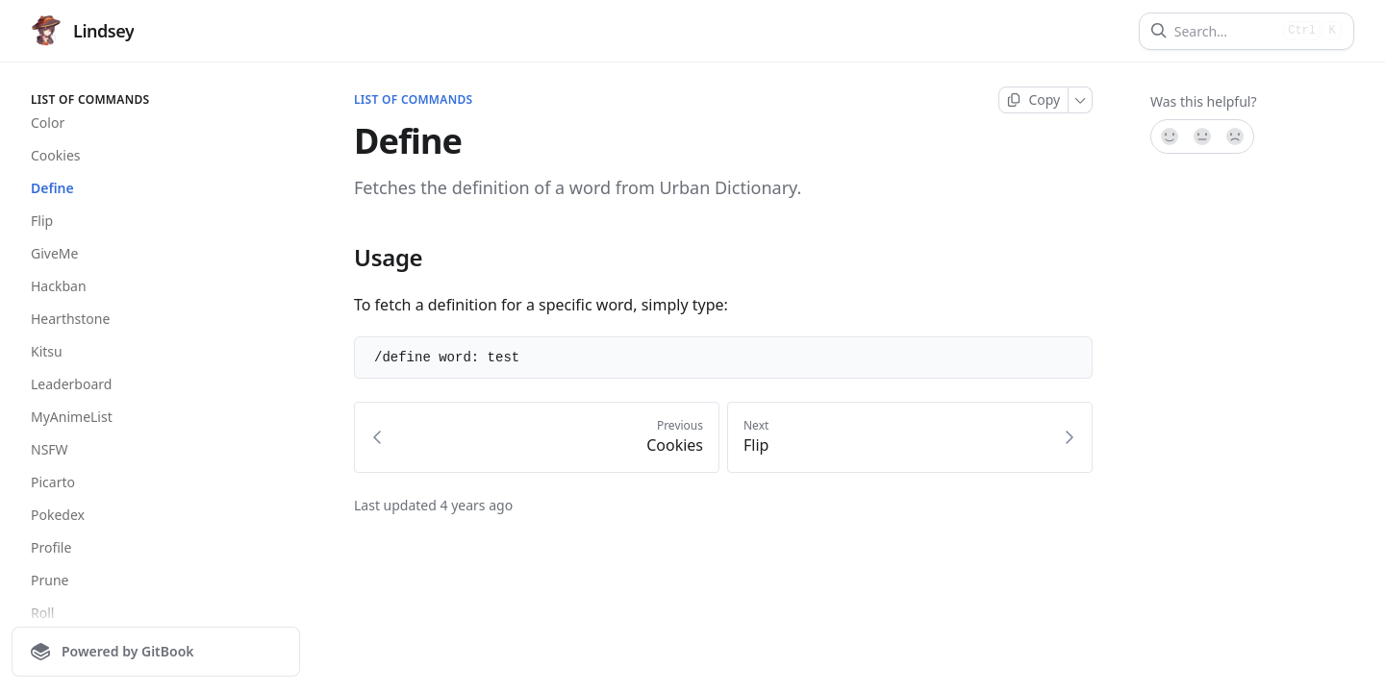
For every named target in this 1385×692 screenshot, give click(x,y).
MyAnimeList (72, 417)
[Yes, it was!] (1168, 136)
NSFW (49, 449)
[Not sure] (1202, 136)
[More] (1081, 99)
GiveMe (54, 253)
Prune (49, 580)
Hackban (59, 286)
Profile (51, 547)
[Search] (1225, 31)
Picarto (53, 482)
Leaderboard (71, 384)
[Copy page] (1033, 99)
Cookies (55, 155)
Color (47, 122)
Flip (42, 220)
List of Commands (413, 100)
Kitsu (47, 351)
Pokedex (58, 515)
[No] (1236, 136)
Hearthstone (70, 318)
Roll (42, 613)
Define (52, 188)
